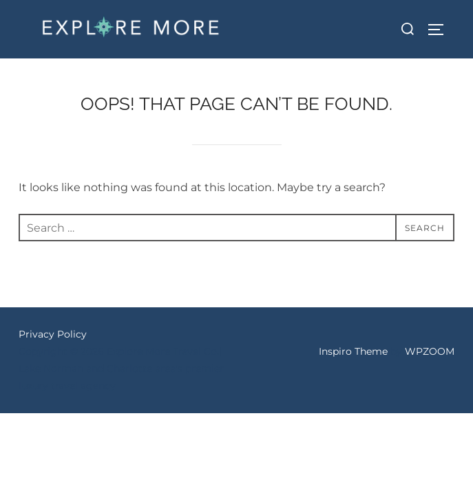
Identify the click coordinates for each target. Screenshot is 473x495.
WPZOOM (429, 351)
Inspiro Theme (353, 351)
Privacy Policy (53, 334)
